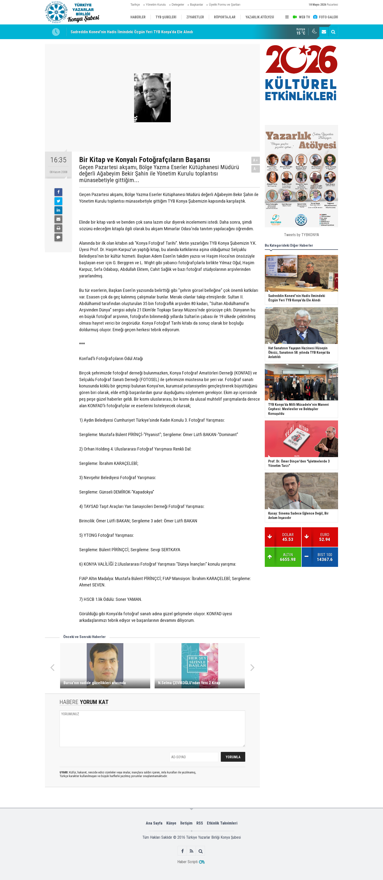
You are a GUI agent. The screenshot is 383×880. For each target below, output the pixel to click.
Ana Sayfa (154, 823)
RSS (199, 823)
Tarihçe (135, 4)
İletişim (186, 823)
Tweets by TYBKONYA (301, 234)
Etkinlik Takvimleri (222, 823)
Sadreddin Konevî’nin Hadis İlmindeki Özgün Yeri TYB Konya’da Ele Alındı (132, 31)
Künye (171, 823)
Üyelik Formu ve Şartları (224, 4)
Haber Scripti (187, 861)
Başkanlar (196, 4)
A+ (255, 160)
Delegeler (178, 4)
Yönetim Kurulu (156, 4)
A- (256, 168)
